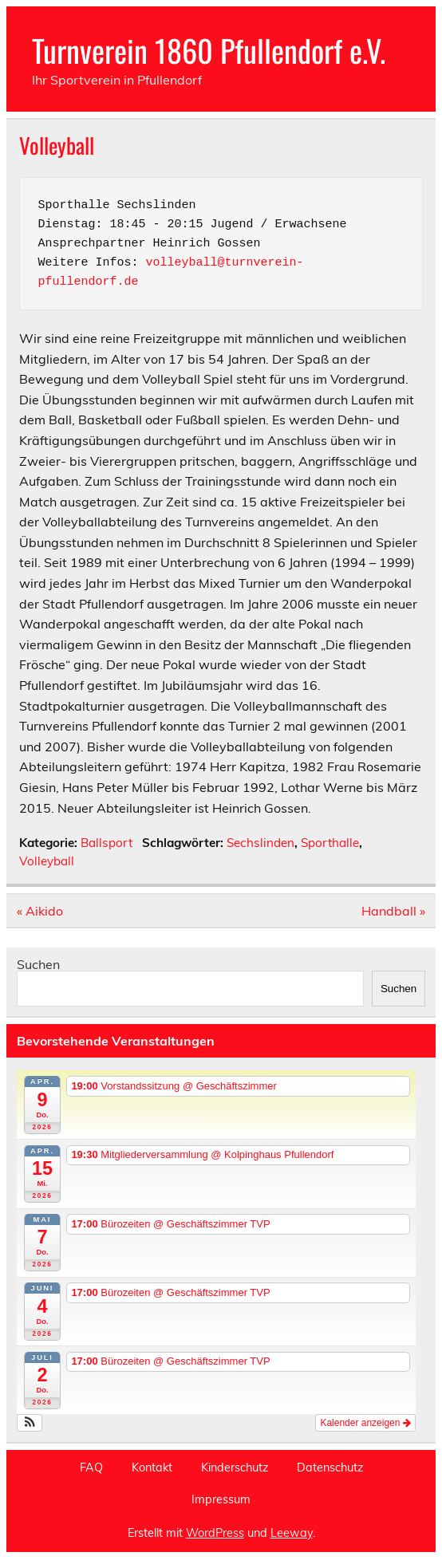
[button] (30, 1423)
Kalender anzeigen (365, 1422)
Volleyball (46, 861)
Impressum (221, 1499)
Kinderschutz (234, 1467)
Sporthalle (330, 842)
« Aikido (40, 911)
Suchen (38, 964)
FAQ (91, 1467)
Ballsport (106, 842)
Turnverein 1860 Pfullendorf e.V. (208, 50)
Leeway (291, 1533)
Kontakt (152, 1467)
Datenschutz (330, 1467)
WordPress (215, 1533)
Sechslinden (260, 842)
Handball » (393, 911)
